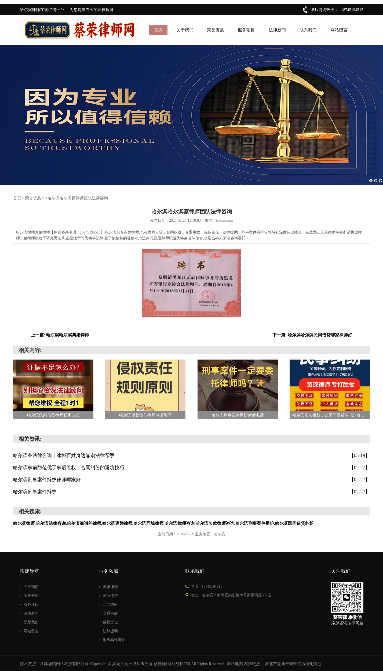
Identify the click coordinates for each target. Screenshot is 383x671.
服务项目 (246, 29)
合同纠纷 (110, 604)
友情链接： (254, 663)
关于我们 (185, 29)
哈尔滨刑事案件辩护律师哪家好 (191, 479)
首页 (159, 29)
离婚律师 (110, 586)
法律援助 (110, 630)
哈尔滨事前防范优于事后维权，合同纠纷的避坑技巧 (191, 467)
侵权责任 (110, 621)
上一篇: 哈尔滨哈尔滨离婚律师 (60, 334)
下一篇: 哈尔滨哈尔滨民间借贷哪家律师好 (312, 334)
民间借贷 (110, 595)
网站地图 (235, 663)
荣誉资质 (215, 29)
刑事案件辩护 (114, 639)
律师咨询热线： (324, 10)
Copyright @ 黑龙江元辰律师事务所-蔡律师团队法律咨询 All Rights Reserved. (157, 663)
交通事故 (110, 613)
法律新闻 (277, 29)
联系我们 (307, 29)
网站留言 (338, 29)
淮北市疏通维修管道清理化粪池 (293, 663)
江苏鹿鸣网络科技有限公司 (64, 663)
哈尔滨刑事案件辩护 (191, 491)
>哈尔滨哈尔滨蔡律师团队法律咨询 (72, 197)
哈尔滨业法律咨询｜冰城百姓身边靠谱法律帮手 (191, 454)
